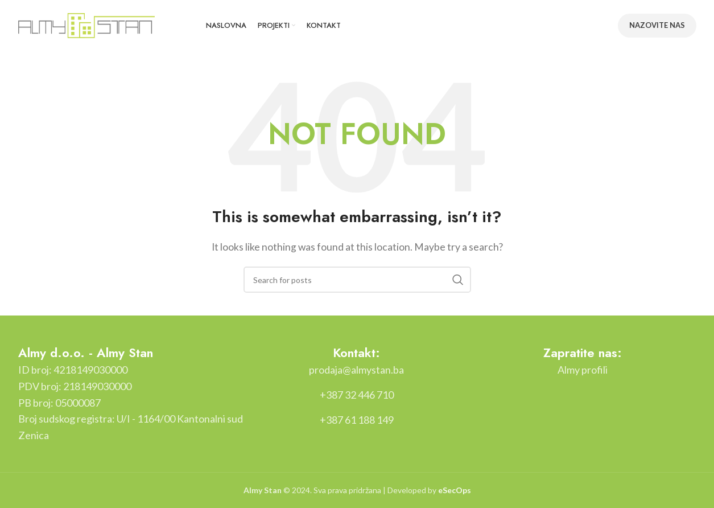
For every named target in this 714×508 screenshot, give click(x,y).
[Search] (357, 280)
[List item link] (356, 370)
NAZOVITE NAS (657, 25)
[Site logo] (86, 24)
